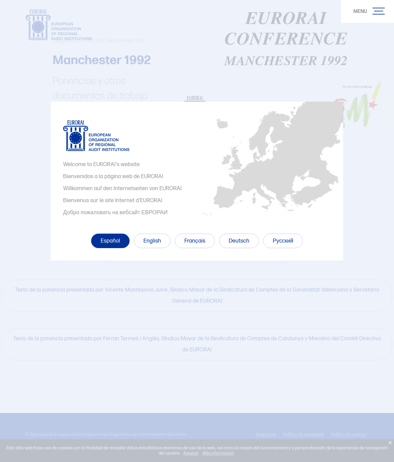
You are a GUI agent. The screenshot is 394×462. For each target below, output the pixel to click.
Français (194, 241)
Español (110, 241)
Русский (283, 241)
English (152, 241)
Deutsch (239, 241)
